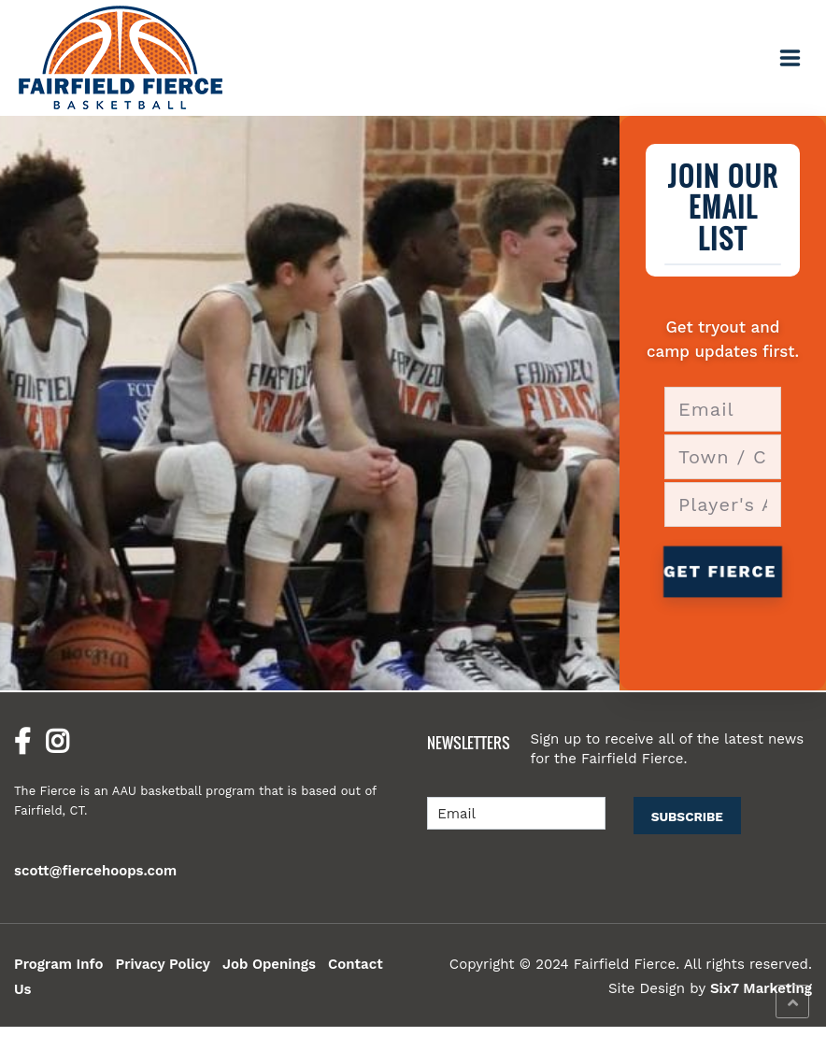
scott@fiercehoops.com (95, 870)
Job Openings (269, 964)
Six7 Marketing (761, 988)
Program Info (58, 964)
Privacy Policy (162, 964)
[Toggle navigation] (790, 58)
